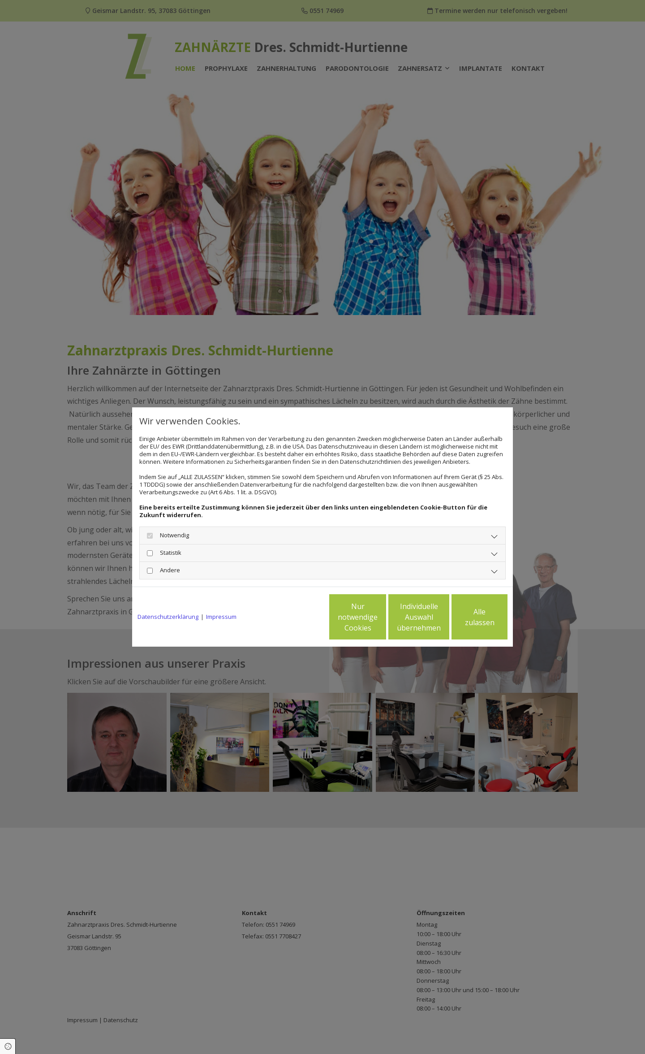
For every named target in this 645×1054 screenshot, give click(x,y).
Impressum (221, 617)
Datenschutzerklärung (168, 617)
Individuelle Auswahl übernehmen (381, 617)
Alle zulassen (466, 617)
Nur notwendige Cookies (295, 617)
